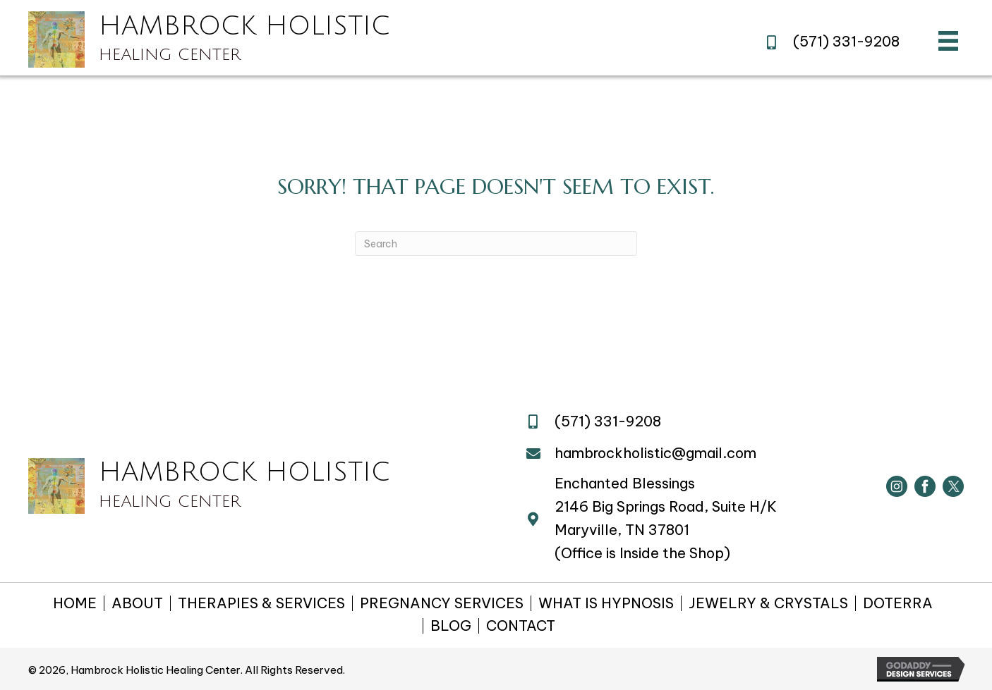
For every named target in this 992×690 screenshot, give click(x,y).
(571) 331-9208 (846, 41)
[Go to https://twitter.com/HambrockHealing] (953, 486)
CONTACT (520, 626)
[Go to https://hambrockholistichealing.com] (294, 39)
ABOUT (137, 603)
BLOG (450, 626)
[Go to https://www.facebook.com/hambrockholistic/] (925, 486)
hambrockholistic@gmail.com (655, 453)
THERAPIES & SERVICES (261, 603)
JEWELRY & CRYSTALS (768, 603)
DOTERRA (898, 603)
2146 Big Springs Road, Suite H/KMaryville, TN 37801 (666, 518)
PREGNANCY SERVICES (442, 603)
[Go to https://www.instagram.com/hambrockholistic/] (896, 486)
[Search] (496, 243)
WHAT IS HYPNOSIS (606, 603)
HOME (75, 603)
